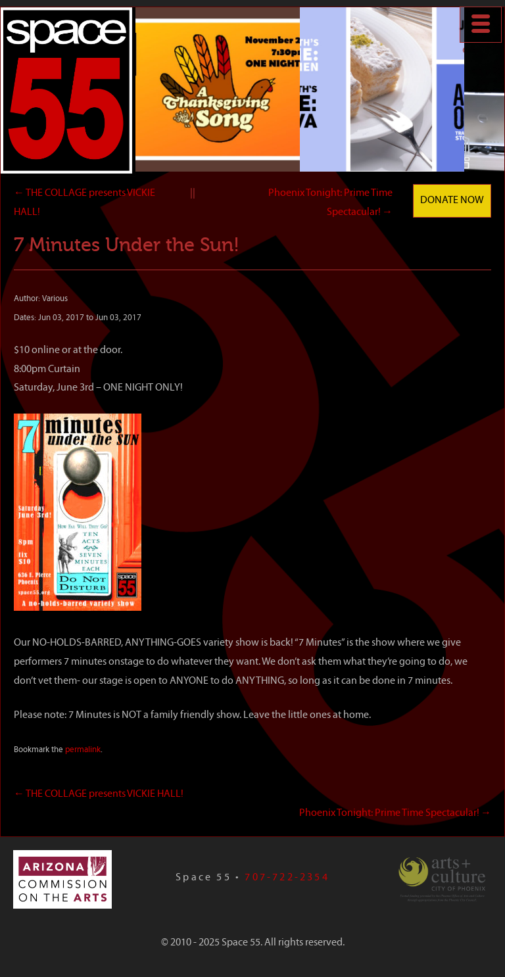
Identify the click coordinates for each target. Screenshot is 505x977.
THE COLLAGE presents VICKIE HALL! (98, 794)
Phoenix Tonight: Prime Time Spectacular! (395, 813)
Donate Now (452, 200)
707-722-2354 (287, 877)
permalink (83, 750)
